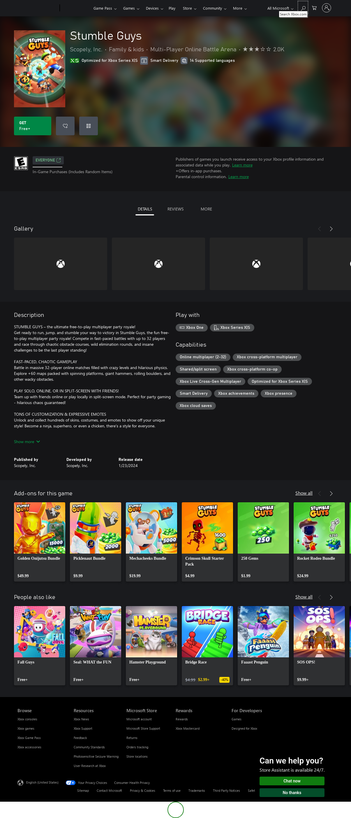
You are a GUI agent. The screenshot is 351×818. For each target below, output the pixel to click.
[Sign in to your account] (327, 8)
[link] (39, 542)
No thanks (292, 792)
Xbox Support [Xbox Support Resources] (83, 728)
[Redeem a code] (88, 126)
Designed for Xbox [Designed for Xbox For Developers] (244, 728)
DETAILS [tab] (145, 209)
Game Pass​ (103, 8)
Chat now (292, 781)
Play (172, 8)
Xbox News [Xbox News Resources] (81, 719)
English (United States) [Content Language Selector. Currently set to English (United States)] (42, 782)
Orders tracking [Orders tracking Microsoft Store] (137, 747)
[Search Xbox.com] (303, 7)
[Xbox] (76, 8)
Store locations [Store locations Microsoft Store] (137, 756)
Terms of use (172, 790)
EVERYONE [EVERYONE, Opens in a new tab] (48, 160)
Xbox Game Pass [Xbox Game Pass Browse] (29, 738)
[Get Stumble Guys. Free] (32, 126)
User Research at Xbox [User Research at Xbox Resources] (90, 766)
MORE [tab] (206, 209)
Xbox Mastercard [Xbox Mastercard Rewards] (188, 728)
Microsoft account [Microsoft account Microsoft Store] (139, 719)
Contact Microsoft (109, 790)
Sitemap (83, 790)
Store (187, 8)
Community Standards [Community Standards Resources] (89, 747)
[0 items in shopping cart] (314, 7)
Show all (304, 493)
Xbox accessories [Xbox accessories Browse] (29, 747)
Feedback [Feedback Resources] (80, 738)
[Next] (331, 229)
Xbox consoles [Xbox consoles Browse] (27, 719)
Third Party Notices (226, 790)
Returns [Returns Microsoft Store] (131, 738)
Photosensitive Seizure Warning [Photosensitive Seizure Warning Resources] (96, 756)
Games (129, 8)
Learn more (242, 165)
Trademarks (196, 790)
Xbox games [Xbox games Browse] (25, 728)
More (237, 8)
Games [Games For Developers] (236, 719)
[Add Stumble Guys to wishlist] (65, 126)
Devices (152, 8)
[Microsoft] (37, 8)
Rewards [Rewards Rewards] (182, 719)
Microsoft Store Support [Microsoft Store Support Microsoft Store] (143, 728)
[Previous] (319, 229)
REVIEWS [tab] (175, 209)
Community (212, 8)
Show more (27, 441)
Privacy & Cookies (142, 790)
